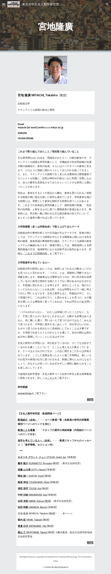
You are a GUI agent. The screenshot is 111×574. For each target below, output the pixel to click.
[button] (3, 4)
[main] (55, 26)
